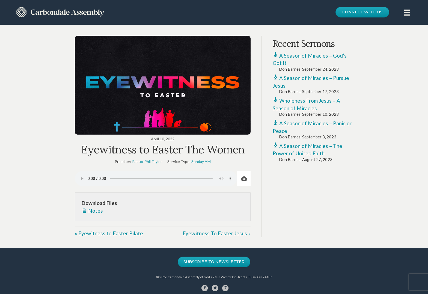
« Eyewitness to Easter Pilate (109, 233)
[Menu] (407, 12)
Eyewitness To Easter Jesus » (217, 233)
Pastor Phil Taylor (147, 161)
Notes (92, 210)
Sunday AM (201, 161)
